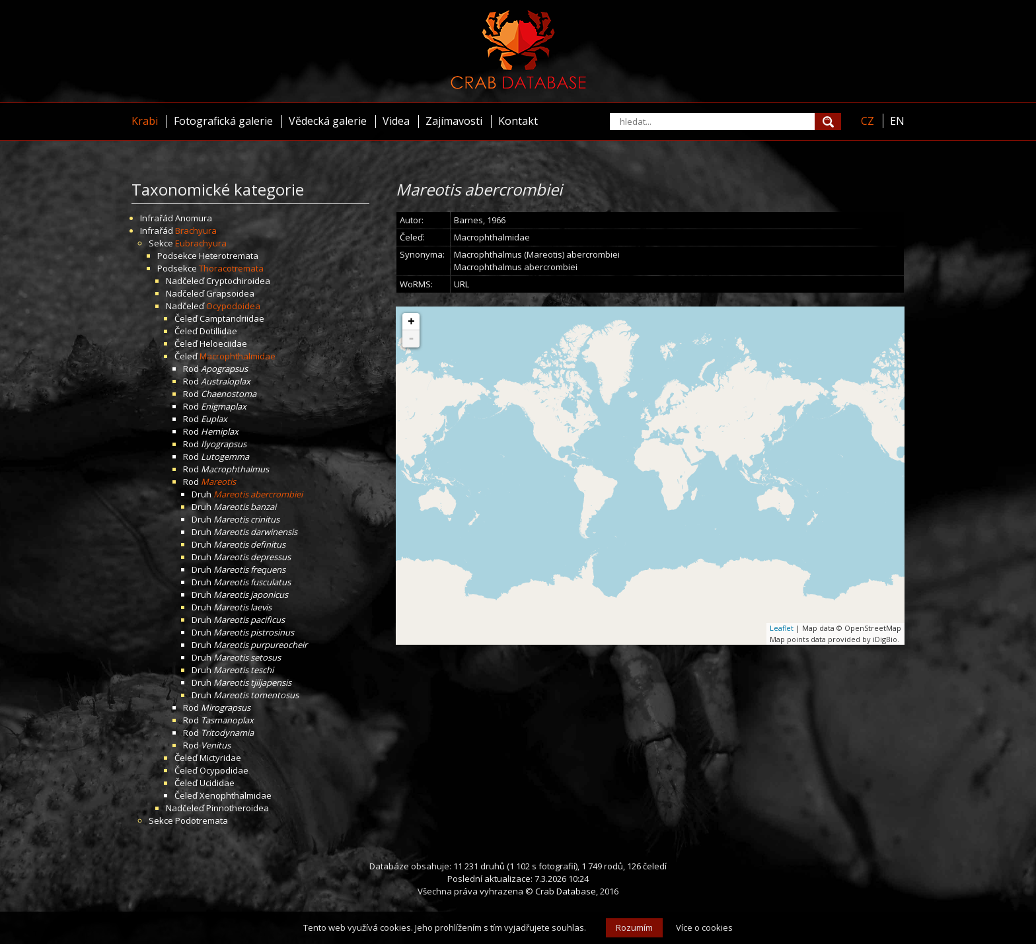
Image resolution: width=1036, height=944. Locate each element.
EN (897, 121)
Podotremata (201, 820)
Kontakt (518, 121)
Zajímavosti (454, 121)
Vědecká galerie (328, 121)
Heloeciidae (223, 343)
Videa (396, 121)
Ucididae (217, 783)
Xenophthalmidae (236, 795)
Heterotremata (228, 256)
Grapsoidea (230, 293)
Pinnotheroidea (237, 808)
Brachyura (196, 230)
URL (461, 284)
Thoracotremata (231, 268)
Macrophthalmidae (238, 356)
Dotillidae (218, 331)
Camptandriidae (232, 318)
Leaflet (782, 628)
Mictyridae (220, 758)
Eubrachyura (201, 243)
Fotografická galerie (223, 121)
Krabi (144, 121)
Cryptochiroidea (238, 281)
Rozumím (634, 927)
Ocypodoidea (233, 306)
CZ (867, 121)
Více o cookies (704, 927)
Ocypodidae (224, 770)
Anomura (193, 218)
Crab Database (565, 891)
